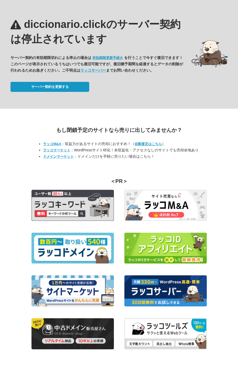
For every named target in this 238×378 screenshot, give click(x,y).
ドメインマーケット (58, 156)
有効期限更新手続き (107, 58)
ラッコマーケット (56, 150)
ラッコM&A (52, 144)
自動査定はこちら (148, 144)
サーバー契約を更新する (50, 87)
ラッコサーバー (93, 70)
